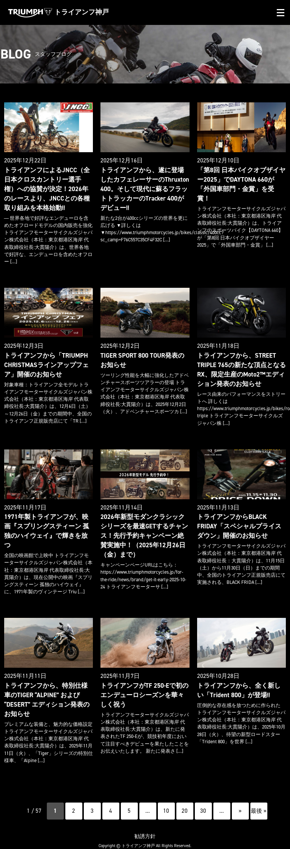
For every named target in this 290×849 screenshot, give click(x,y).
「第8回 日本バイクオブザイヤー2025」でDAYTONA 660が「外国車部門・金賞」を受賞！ (240, 179)
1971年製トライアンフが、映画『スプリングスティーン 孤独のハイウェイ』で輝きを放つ (47, 522)
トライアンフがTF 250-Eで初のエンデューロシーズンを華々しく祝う (142, 684)
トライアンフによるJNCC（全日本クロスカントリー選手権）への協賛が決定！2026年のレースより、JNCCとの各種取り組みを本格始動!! (47, 188)
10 (166, 799)
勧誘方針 (145, 824)
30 (203, 799)
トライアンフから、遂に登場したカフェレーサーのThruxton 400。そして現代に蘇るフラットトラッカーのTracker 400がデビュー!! (144, 188)
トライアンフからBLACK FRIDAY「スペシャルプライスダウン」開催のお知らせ (240, 522)
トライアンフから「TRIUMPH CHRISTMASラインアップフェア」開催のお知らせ (44, 362)
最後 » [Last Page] (259, 799)
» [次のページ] (240, 799)
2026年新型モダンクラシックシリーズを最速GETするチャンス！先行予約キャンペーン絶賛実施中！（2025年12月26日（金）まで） (144, 531)
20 (185, 799)
